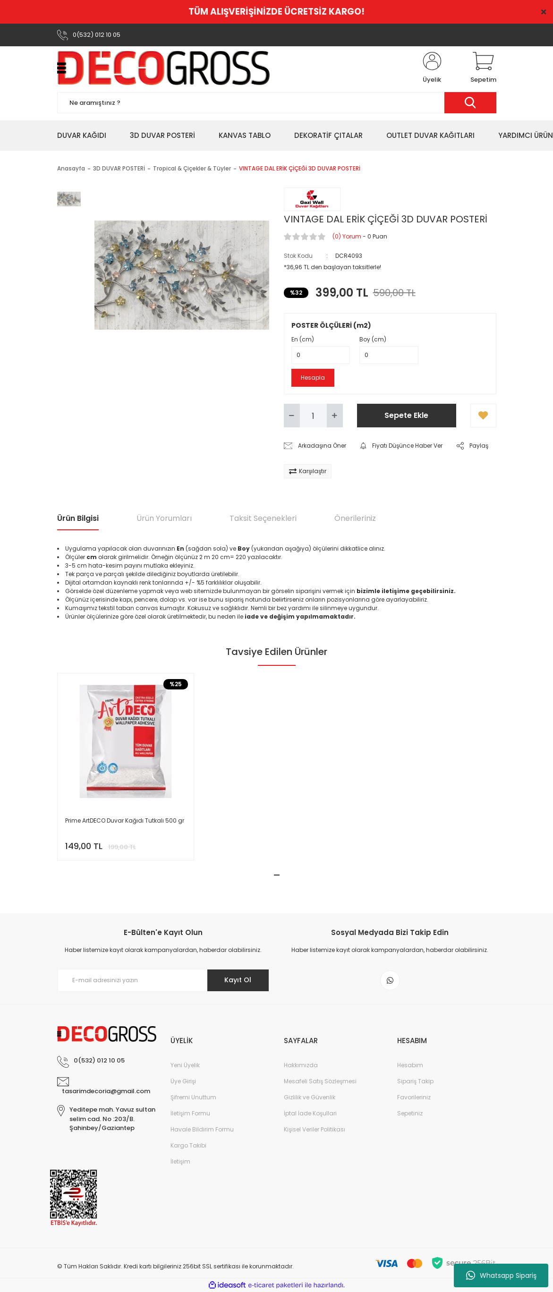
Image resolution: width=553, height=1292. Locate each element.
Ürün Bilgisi (78, 518)
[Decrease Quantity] (292, 415)
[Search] (276, 102)
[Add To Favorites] (483, 415)
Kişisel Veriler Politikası (314, 1129)
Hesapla (313, 378)
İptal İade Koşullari (310, 1113)
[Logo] (163, 68)
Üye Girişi (183, 1081)
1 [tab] (277, 875)
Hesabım (410, 1065)
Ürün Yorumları (164, 518)
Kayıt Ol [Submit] (237, 980)
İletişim (180, 1161)
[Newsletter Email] (163, 980)
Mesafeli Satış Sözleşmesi (320, 1081)
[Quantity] (313, 415)
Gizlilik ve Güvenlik (309, 1097)
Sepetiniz (410, 1113)
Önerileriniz (355, 518)
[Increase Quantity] (335, 415)
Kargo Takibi (188, 1145)
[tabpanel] (125, 766)
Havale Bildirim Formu (202, 1129)
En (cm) (302, 339)
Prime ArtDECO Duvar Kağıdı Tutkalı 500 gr (124, 820)
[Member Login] (432, 68)
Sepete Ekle (406, 415)
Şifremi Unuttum (193, 1097)
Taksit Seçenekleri (263, 518)
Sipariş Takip (415, 1081)
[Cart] (483, 68)
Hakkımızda (301, 1065)
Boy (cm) (372, 339)
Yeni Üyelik (185, 1065)
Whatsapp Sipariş (501, 1275)
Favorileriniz (414, 1097)
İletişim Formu (190, 1113)
